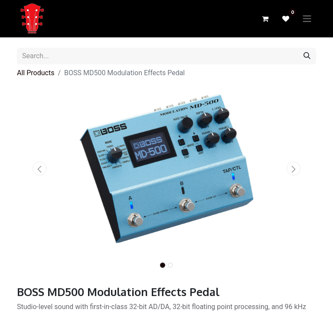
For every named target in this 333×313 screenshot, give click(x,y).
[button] (39, 169)
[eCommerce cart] (265, 18)
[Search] (307, 56)
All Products (35, 73)
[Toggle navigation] (307, 19)
